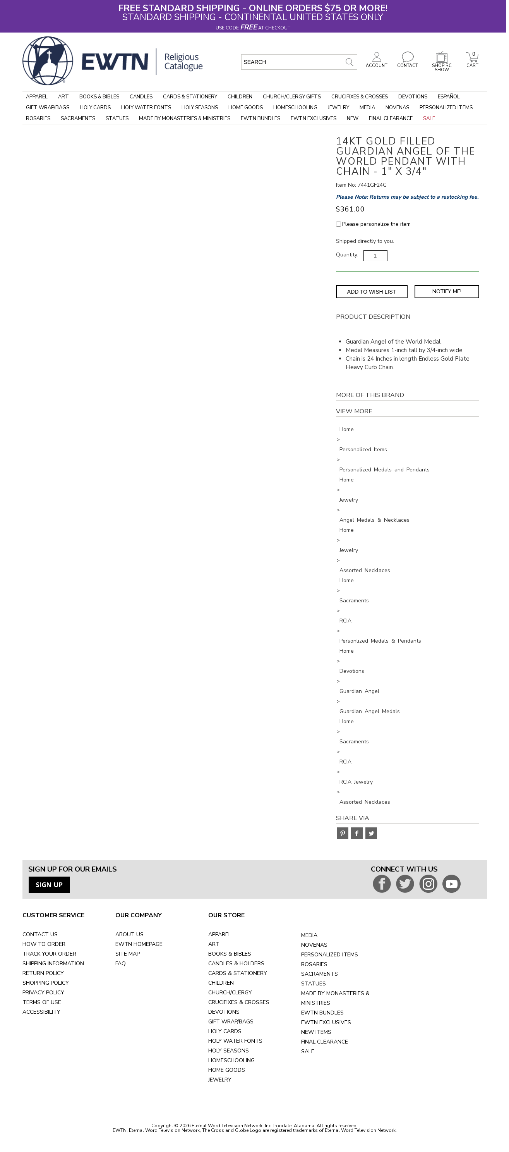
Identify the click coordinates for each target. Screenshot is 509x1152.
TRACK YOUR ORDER (49, 954)
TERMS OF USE (41, 1002)
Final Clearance (391, 118)
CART (472, 63)
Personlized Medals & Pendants (380, 641)
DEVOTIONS (224, 1012)
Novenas (397, 107)
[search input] (299, 62)
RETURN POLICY (43, 973)
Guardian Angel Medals (369, 711)
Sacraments (78, 118)
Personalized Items (446, 107)
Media (367, 107)
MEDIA (309, 935)
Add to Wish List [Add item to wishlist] (371, 292)
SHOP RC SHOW (442, 65)
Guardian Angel (359, 691)
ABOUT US (129, 934)
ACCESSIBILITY (41, 1012)
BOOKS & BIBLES (229, 954)
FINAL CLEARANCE (324, 1041)
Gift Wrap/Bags (47, 107)
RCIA (345, 620)
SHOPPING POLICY (45, 983)
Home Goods (245, 107)
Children (240, 96)
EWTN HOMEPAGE (139, 944)
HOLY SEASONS (228, 1050)
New (352, 118)
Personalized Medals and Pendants (384, 469)
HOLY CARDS (225, 1031)
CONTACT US (40, 934)
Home (346, 429)
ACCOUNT (377, 63)
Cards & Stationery (190, 96)
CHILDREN (221, 983)
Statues (117, 118)
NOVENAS (314, 945)
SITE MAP (127, 954)
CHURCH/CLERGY (230, 992)
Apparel (37, 96)
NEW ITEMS (316, 1032)
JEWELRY (219, 1079)
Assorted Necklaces (364, 570)
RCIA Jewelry (356, 782)
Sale (429, 118)
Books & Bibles (99, 96)
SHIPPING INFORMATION (53, 963)
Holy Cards (95, 107)
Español (449, 96)
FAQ (120, 963)
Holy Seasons (200, 107)
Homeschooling (295, 107)
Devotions (412, 96)
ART (213, 944)
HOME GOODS (226, 1070)
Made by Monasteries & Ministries (184, 118)
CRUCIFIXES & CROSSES (238, 1002)
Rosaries (38, 118)
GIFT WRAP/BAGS (231, 1021)
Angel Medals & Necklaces (374, 520)
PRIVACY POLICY (43, 992)
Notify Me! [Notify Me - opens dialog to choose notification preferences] (446, 291)
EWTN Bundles (260, 118)
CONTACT (408, 63)
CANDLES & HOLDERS (236, 963)
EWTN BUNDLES (322, 1012)
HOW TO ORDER (43, 944)
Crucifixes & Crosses (359, 96)
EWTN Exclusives (313, 118)
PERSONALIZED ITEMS (329, 954)
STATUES (313, 983)
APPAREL (219, 934)
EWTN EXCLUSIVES (326, 1022)
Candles (141, 96)
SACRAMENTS (319, 974)
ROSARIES (314, 964)
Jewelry (338, 107)
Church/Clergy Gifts (292, 96)
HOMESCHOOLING (231, 1060)
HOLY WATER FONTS (235, 1041)
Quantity (346, 254)
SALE (307, 1051)
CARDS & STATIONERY (237, 973)
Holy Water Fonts (146, 107)
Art (63, 96)
